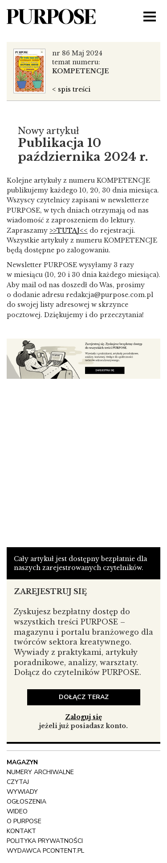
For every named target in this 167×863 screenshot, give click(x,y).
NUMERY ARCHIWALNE (40, 772)
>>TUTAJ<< (68, 230)
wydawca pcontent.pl (45, 850)
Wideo (17, 811)
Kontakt (21, 831)
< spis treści (71, 89)
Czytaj (18, 782)
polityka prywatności (45, 841)
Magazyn (22, 762)
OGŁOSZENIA (26, 801)
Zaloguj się (83, 717)
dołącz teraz (84, 697)
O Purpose (24, 821)
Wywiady (22, 792)
